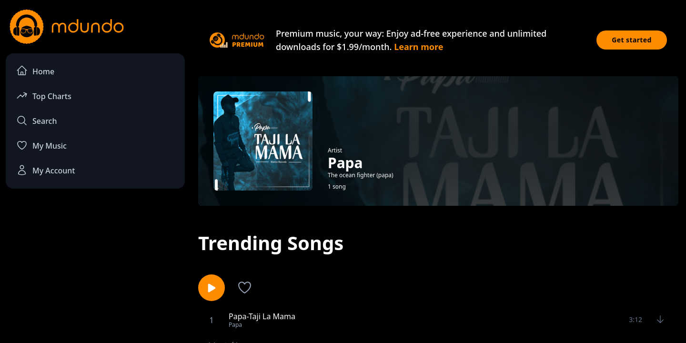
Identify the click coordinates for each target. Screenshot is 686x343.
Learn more (418, 46)
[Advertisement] (95, 274)
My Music (41, 145)
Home (35, 71)
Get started (632, 39)
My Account (45, 170)
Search (36, 120)
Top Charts (43, 95)
